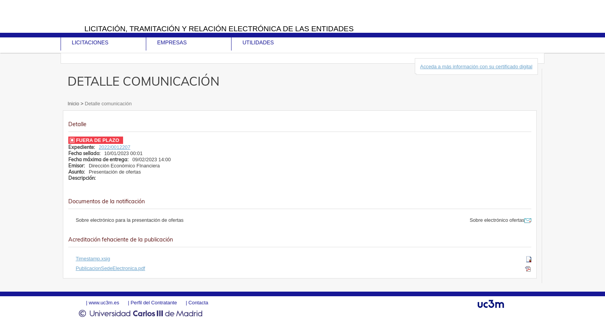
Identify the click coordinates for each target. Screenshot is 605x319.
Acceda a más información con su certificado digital (476, 66)
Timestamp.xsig (93, 259)
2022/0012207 (114, 147)
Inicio (74, 103)
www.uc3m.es (104, 302)
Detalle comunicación (107, 103)
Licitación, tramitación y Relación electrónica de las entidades (219, 28)
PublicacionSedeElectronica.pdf (110, 268)
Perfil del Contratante (153, 302)
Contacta (198, 302)
